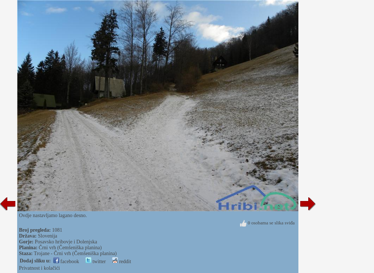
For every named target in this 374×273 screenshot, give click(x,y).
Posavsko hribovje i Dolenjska (66, 241)
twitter (95, 261)
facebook (66, 261)
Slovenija (47, 236)
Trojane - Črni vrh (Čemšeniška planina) (75, 253)
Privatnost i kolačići (39, 268)
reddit (121, 261)
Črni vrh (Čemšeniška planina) (70, 247)
